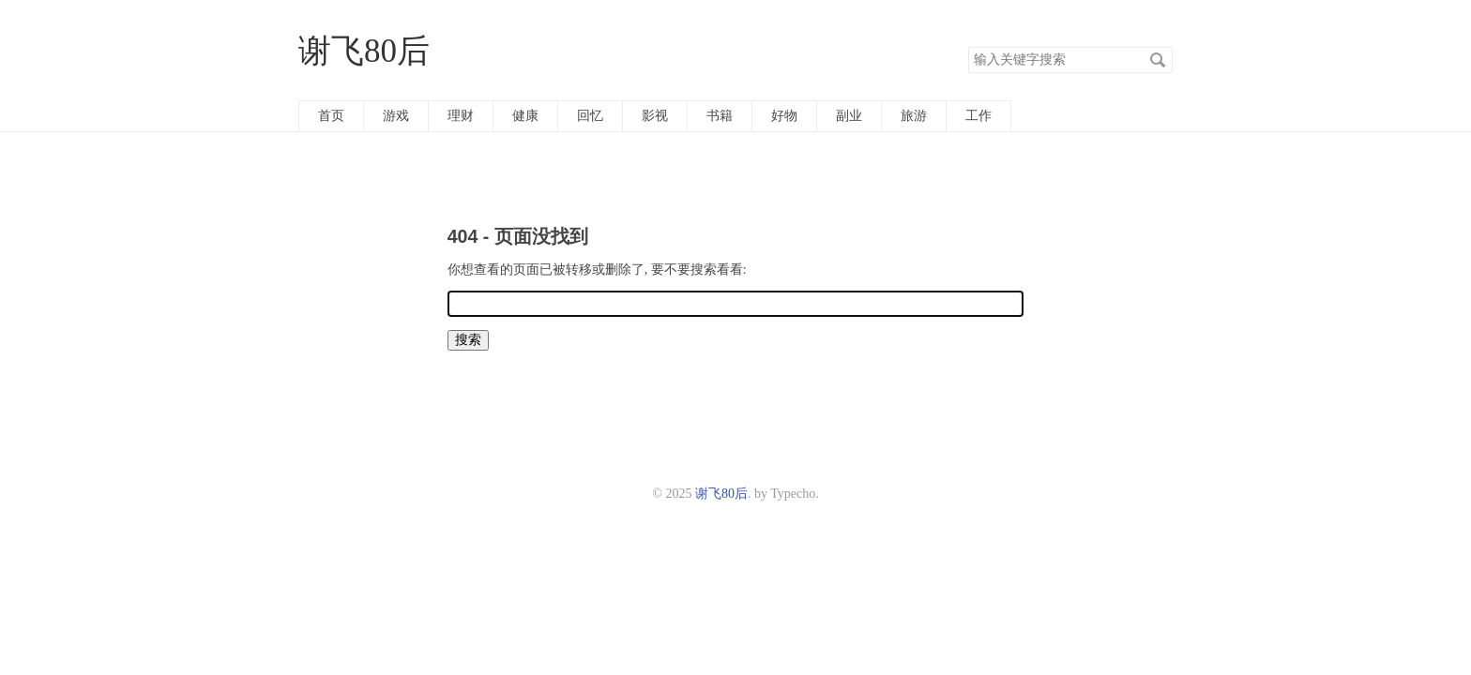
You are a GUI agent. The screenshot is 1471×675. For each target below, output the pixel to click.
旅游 (914, 116)
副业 (849, 116)
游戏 (396, 116)
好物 (784, 116)
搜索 (1157, 60)
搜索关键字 (967, 46)
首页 (331, 116)
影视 (655, 116)
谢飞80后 (364, 51)
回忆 (590, 116)
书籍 (719, 116)
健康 (525, 116)
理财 (460, 116)
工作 (978, 116)
